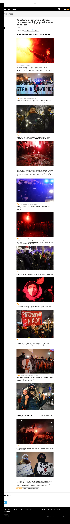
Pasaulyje (3, 499)
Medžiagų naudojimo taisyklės (14, 509)
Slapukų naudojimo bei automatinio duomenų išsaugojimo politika (43, 509)
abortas (32, 488)
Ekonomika (14, 499)
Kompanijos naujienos (5, 511)
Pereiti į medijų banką (33, 98)
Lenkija (29, 488)
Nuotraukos (19, 488)
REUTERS (22, 304)
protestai (36, 488)
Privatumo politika (24, 509)
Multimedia (24, 488)
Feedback (59, 509)
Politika (9, 499)
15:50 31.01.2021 (19, 27)
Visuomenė (20, 499)
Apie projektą (4, 509)
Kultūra (26, 499)
